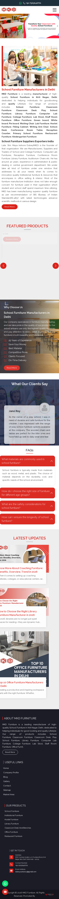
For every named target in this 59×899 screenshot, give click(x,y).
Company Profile (18, 775)
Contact (15, 783)
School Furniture (20, 816)
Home (14, 772)
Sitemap (15, 786)
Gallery (15, 780)
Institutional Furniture (21, 818)
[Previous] (3, 266)
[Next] (56, 266)
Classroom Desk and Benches (23, 824)
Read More (9, 207)
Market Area (16, 789)
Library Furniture (20, 822)
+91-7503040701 (32, 3)
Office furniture (20, 826)
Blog (14, 777)
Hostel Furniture (20, 820)
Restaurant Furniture (21, 828)
